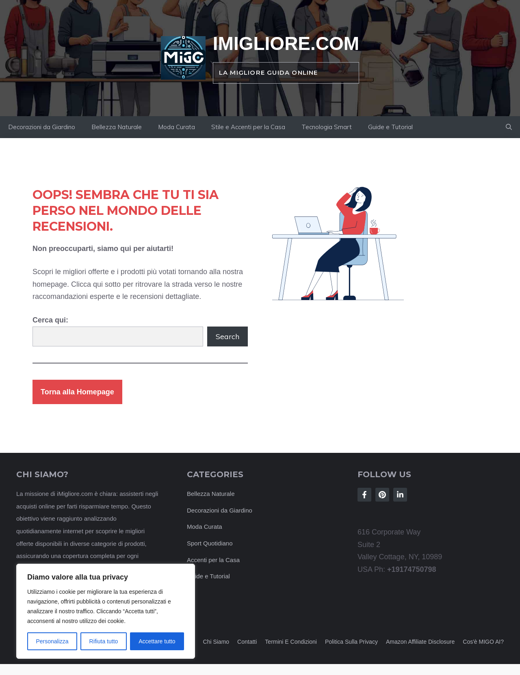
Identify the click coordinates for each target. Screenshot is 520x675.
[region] (105, 611)
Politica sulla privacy (351, 641)
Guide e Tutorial (390, 127)
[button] (509, 127)
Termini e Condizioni (291, 641)
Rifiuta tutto (103, 641)
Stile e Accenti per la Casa (248, 127)
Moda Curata (176, 127)
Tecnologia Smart (326, 127)
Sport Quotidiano (210, 543)
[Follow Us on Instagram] (382, 495)
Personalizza (52, 641)
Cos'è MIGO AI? (483, 641)
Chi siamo (216, 641)
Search (227, 336)
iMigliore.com (286, 43)
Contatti (247, 641)
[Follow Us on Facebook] (364, 495)
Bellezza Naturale (116, 127)
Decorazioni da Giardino (41, 127)
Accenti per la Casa (213, 559)
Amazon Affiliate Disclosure (420, 641)
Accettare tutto (157, 641)
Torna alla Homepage (77, 392)
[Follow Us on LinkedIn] (400, 495)
